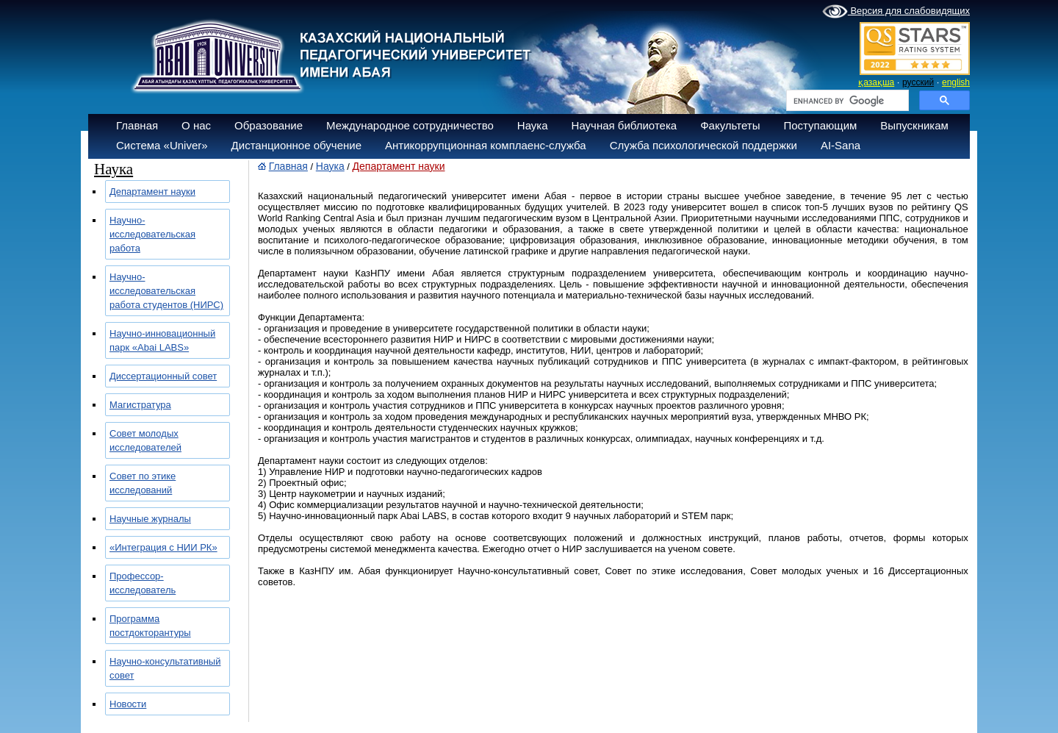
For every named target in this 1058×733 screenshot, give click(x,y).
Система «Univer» (162, 145)
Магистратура (140, 404)
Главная (137, 125)
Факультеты (730, 125)
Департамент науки (152, 191)
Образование (268, 125)
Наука (532, 125)
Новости (127, 703)
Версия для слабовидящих (896, 11)
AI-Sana (840, 145)
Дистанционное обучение (296, 145)
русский (918, 82)
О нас (196, 125)
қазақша (876, 82)
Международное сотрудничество (410, 125)
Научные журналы (150, 518)
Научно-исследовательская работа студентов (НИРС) (166, 290)
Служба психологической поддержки (703, 145)
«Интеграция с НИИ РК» (163, 547)
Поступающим (820, 125)
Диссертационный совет (163, 376)
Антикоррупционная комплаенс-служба (485, 145)
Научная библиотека (624, 125)
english (956, 82)
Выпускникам (914, 125)
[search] (846, 100)
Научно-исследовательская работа (152, 234)
